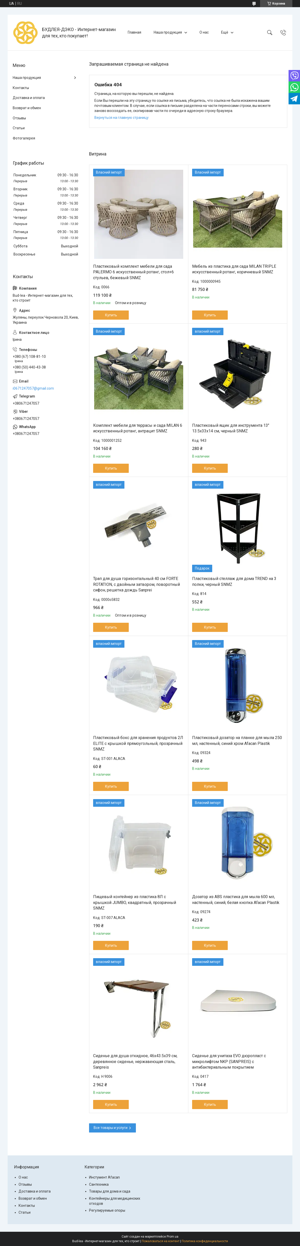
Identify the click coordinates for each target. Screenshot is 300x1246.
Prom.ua (172, 1236)
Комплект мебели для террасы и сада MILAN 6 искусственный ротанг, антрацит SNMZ (137, 428)
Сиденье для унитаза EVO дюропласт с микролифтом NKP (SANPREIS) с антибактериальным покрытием (229, 1061)
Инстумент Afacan (104, 1177)
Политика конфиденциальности (205, 1241)
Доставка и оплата (29, 98)
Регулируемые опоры (107, 1210)
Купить (111, 315)
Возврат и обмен (27, 108)
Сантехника (99, 1184)
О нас (204, 32)
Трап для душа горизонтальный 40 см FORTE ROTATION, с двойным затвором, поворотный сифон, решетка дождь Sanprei (136, 584)
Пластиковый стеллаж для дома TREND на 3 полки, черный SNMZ (234, 581)
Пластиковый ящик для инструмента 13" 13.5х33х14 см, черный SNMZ (230, 428)
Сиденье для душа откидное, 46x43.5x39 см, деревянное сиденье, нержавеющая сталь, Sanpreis (135, 1061)
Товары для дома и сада (109, 1191)
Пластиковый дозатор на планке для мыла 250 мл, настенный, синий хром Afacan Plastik (237, 740)
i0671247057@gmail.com (33, 388)
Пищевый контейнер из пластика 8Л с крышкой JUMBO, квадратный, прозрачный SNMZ (134, 902)
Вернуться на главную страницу (121, 118)
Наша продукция (168, 32)
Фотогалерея (24, 138)
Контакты (21, 88)
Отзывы (19, 118)
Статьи (19, 128)
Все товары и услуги (110, 1128)
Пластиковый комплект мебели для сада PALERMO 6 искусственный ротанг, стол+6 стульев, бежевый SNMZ (133, 272)
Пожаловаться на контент (160, 1241)
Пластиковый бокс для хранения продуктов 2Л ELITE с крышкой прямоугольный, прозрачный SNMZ (138, 743)
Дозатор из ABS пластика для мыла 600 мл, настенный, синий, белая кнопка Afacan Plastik (235, 899)
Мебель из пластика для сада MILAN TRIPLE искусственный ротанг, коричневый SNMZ (234, 269)
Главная (134, 32)
